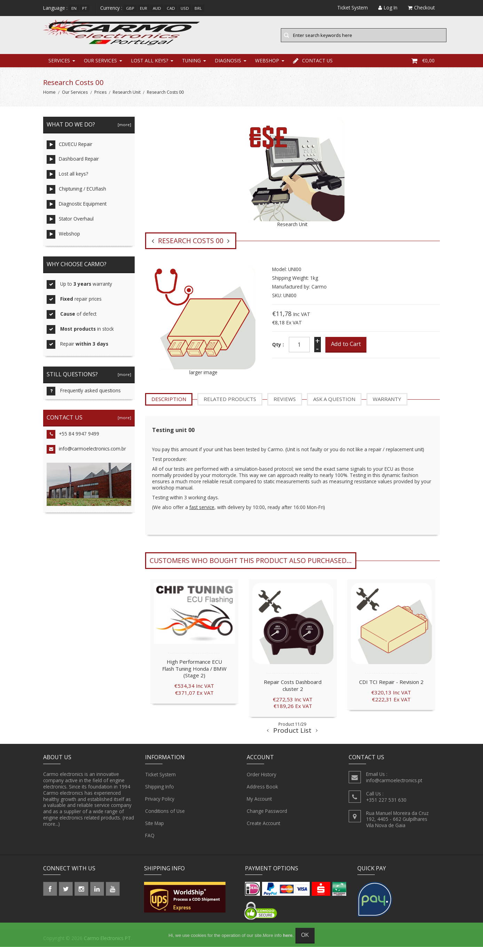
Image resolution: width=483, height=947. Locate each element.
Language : (55, 8)
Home (49, 93)
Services (59, 60)
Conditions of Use (165, 811)
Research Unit (127, 93)
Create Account (263, 823)
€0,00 (423, 60)
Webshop (267, 60)
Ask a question (334, 399)
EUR (143, 8)
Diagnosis (228, 60)
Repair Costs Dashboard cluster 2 (293, 686)
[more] (123, 125)
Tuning (191, 60)
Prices (100, 93)
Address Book (262, 787)
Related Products (230, 399)
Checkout (421, 7)
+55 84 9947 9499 (73, 435)
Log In (387, 7)
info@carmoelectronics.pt (394, 780)
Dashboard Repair (73, 160)
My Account (259, 799)
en (74, 8)
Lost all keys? (149, 60)
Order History (261, 775)
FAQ (150, 836)
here (287, 935)
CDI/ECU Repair (69, 145)
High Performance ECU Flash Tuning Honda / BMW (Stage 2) (194, 669)
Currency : (111, 8)
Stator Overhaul (70, 220)
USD (185, 8)
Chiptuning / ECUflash (76, 190)
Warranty (387, 399)
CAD (171, 8)
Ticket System (160, 775)
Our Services (100, 60)
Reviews (285, 399)
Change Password (267, 811)
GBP (130, 8)
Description (168, 399)
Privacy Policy (159, 799)
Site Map (154, 823)
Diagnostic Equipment (76, 205)
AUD (157, 8)
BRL (198, 8)
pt (84, 8)
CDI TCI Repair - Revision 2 (391, 682)
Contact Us (313, 60)
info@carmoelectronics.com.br (86, 449)
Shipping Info (159, 787)
